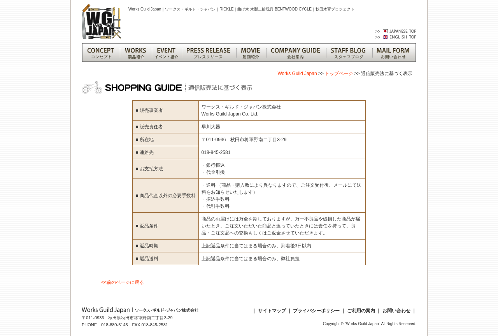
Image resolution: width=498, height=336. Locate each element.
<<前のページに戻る (122, 282)
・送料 (209, 185)
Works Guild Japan (297, 73)
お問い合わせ (396, 310)
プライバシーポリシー (316, 310)
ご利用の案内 (361, 310)
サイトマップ (272, 310)
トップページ (339, 73)
